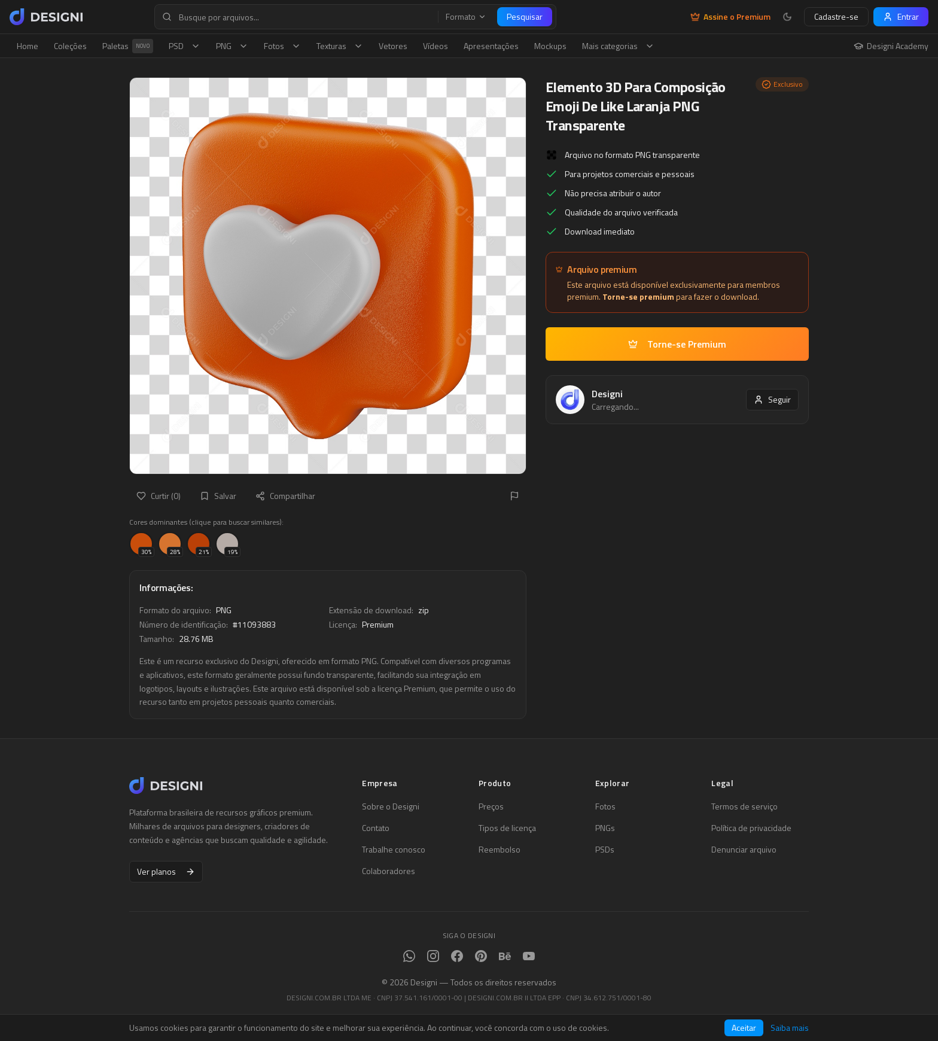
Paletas (127, 46)
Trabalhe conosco (393, 850)
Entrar (901, 16)
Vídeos (435, 45)
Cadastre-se (836, 16)
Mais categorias (618, 45)
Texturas (339, 45)
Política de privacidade (751, 828)
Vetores (393, 45)
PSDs (604, 850)
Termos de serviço (744, 806)
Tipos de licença (507, 828)
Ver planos (166, 871)
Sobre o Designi (390, 806)
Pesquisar (525, 16)
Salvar (218, 495)
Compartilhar (285, 495)
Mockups (550, 45)
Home (27, 45)
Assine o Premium (730, 17)
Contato (375, 828)
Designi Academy (891, 46)
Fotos (282, 45)
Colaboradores (388, 871)
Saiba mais (789, 1028)
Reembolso (499, 850)
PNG (232, 45)
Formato (466, 17)
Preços (491, 806)
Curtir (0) (158, 495)
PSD (184, 45)
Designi (607, 393)
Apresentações (491, 45)
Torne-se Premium (677, 344)
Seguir (772, 399)
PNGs (605, 828)
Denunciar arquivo (743, 850)
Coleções (70, 45)
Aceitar (744, 1027)
